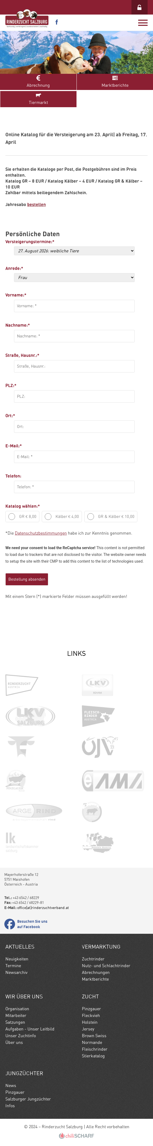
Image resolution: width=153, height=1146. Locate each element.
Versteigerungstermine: (28, 241)
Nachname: (17, 325)
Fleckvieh (91, 1015)
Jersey (88, 1029)
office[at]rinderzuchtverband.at (43, 907)
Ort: (10, 415)
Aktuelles (19, 946)
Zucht (90, 996)
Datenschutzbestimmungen (41, 533)
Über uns (14, 1042)
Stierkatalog (93, 1055)
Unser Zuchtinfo (20, 1035)
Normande (92, 1042)
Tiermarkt (38, 98)
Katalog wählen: (22, 506)
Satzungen (15, 1022)
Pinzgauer (91, 1008)
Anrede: (14, 268)
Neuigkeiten (16, 959)
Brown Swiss (94, 1035)
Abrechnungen (96, 972)
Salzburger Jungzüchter (28, 1099)
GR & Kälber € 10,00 (110, 516)
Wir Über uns (24, 996)
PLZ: (10, 385)
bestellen (36, 204)
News (10, 1085)
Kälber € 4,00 (62, 516)
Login (139, 7)
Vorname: (15, 295)
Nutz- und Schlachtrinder (106, 965)
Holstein (90, 1022)
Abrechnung (38, 81)
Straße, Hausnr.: (22, 355)
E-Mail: (13, 445)
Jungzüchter (24, 1073)
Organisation (17, 1008)
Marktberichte (115, 81)
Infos (10, 1105)
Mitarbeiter (15, 1015)
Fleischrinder (94, 1049)
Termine (13, 965)
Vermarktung (101, 946)
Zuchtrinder (93, 959)
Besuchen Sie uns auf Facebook (32, 924)
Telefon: (13, 476)
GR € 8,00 (22, 516)
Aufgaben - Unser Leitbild (29, 1029)
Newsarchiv (16, 972)
